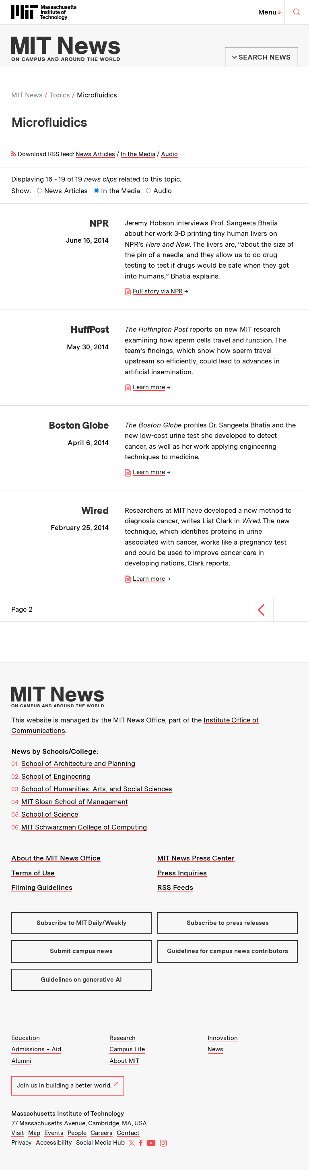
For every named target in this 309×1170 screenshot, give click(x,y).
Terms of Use (33, 873)
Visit (17, 1133)
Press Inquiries (182, 873)
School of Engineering (56, 776)
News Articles (95, 154)
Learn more (149, 387)
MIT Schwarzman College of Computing (84, 827)
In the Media (138, 154)
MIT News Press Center (196, 858)
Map (34, 1133)
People (77, 1133)
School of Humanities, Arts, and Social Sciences (96, 789)
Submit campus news (81, 951)
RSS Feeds (175, 887)
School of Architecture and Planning (78, 763)
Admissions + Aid (36, 1049)
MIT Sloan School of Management (74, 802)
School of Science (49, 814)
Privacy (21, 1142)
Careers (102, 1133)
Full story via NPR (158, 291)
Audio (169, 154)
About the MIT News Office (56, 858)
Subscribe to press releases (228, 923)
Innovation (223, 1038)
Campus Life (127, 1049)
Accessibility (54, 1142)
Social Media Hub (100, 1142)
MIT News (27, 95)
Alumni (21, 1061)
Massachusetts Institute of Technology (67, 1113)
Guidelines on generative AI (81, 979)
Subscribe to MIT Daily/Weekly (81, 923)
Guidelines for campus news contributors (227, 951)
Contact (128, 1133)
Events (54, 1133)
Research (122, 1038)
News (215, 1049)
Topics (59, 95)
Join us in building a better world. (67, 1085)
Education (25, 1038)
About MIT (124, 1061)
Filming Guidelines (41, 887)
